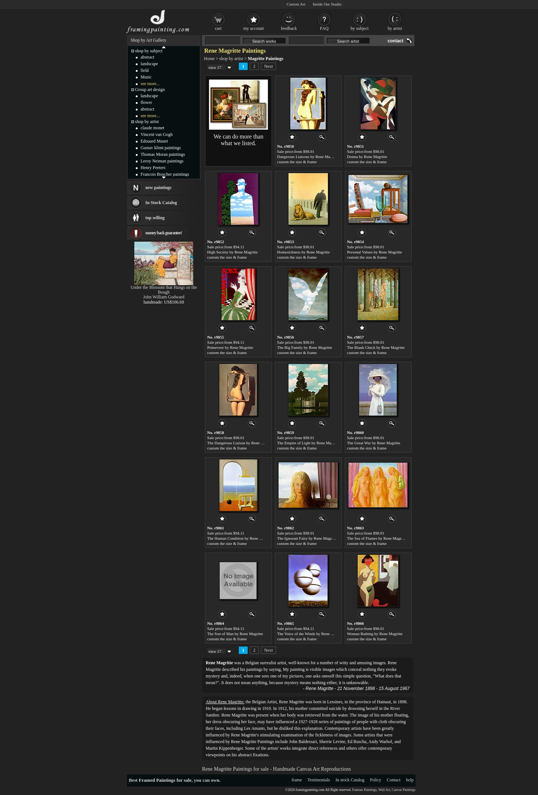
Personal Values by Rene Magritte (374, 252)
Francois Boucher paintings (165, 174)
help (410, 779)
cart (218, 28)
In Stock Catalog (161, 202)
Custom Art (296, 4)
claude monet (152, 127)
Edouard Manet (154, 141)
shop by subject (149, 50)
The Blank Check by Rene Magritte (376, 347)
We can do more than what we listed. (238, 139)
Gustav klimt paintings (161, 147)
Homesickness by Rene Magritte (303, 252)
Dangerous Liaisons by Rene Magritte (308, 156)
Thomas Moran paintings (163, 154)
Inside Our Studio (327, 4)
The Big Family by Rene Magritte (304, 347)
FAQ (324, 28)
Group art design (150, 89)
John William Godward (163, 297)
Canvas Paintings (403, 790)
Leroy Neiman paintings (162, 161)
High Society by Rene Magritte (232, 252)
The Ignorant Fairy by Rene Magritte (307, 538)
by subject (360, 28)
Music (146, 77)
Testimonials (319, 779)
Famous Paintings (364, 790)
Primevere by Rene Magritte (230, 347)
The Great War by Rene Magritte (373, 443)
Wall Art (384, 790)
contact (395, 40)
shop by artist (231, 58)
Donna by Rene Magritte (367, 156)
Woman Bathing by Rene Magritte (375, 633)
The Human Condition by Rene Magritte (240, 538)
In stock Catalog (350, 779)
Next (268, 66)
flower (146, 102)
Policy (375, 779)
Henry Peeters (153, 167)
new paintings (158, 187)
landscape (149, 63)
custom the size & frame (297, 162)
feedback (289, 28)
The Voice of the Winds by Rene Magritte (310, 633)
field (145, 70)
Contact (393, 779)
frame (297, 779)
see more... (150, 83)
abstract (147, 57)
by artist (395, 28)
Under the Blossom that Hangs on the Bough (164, 290)
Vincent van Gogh (157, 134)
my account (253, 28)
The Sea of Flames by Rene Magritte (377, 538)
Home (209, 58)
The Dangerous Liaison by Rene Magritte (241, 443)
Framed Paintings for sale (165, 780)
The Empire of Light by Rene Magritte (308, 443)
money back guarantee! (163, 232)
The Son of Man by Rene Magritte (235, 633)
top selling (154, 217)
